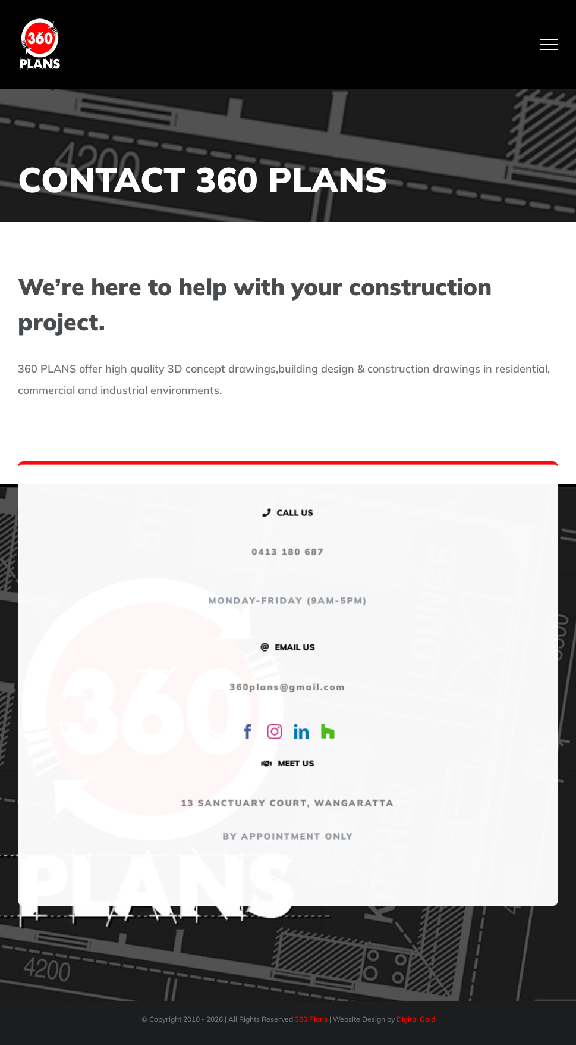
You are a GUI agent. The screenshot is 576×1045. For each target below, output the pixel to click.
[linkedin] (299, 733)
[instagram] (272, 733)
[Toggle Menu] (549, 44)
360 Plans (311, 1019)
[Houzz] (326, 733)
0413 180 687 (286, 553)
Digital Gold (415, 1019)
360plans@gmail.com (286, 688)
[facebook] (245, 733)
